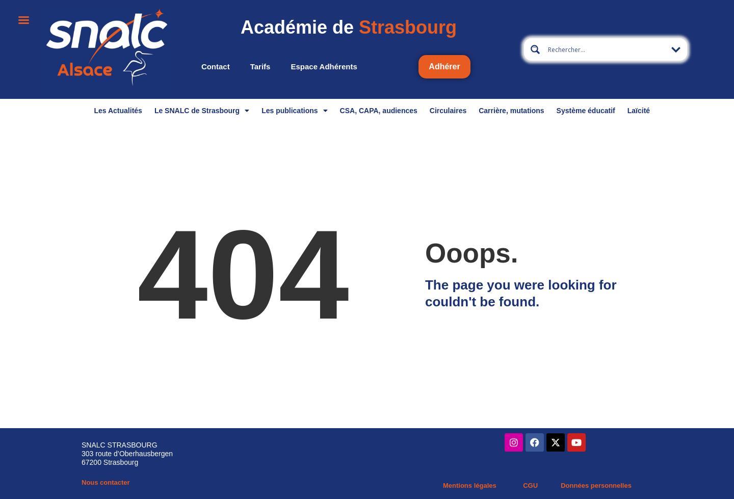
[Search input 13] (606, 49)
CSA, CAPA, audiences (378, 111)
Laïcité (638, 111)
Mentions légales (469, 485)
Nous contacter (106, 482)
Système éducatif (586, 111)
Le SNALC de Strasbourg (201, 110)
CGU (530, 485)
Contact (215, 66)
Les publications (294, 110)
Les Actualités (118, 111)
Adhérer (444, 66)
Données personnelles (596, 485)
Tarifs (260, 66)
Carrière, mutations (511, 111)
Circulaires (448, 111)
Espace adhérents (324, 66)
